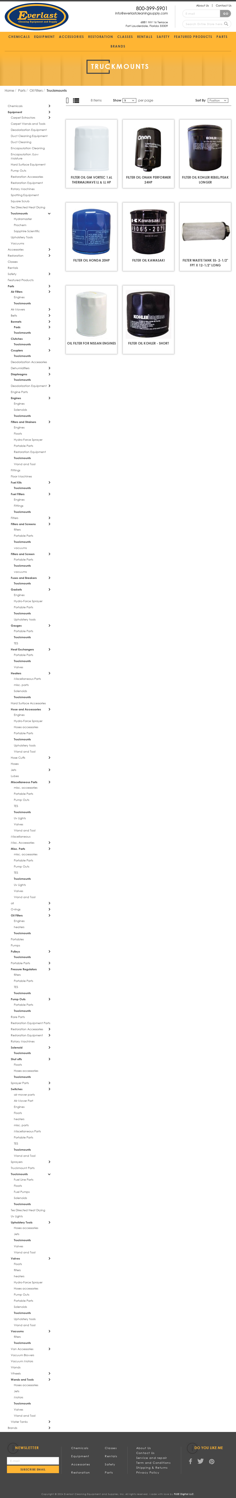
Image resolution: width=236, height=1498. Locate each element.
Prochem (20, 225)
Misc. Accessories (22, 842)
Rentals (13, 268)
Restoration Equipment (27, 183)
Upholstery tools (24, 619)
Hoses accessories (26, 727)
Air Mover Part (23, 1101)
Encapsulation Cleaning (28, 148)
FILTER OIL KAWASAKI (148, 260)
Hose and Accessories (26, 709)
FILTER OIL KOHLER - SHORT (148, 343)
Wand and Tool (24, 464)
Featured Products (20, 280)
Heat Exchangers (22, 649)
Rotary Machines (22, 189)
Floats (18, 433)
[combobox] (206, 24)
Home (10, 90)
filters (17, 529)
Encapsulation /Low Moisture (25, 156)
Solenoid (16, 1047)
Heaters (16, 673)
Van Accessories (22, 1349)
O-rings (15, 909)
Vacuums (17, 243)
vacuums (20, 548)
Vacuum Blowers (22, 1355)
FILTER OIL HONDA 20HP (91, 260)
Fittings (15, 470)
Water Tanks (19, 1422)
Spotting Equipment (25, 195)
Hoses (15, 764)
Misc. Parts (18, 848)
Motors (18, 1397)
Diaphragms (19, 374)
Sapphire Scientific (27, 231)
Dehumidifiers (20, 368)
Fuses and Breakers (24, 578)
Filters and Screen (22, 554)
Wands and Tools (22, 1379)
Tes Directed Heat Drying (28, 207)
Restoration (15, 255)
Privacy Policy (148, 1472)
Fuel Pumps (22, 1192)
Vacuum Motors (22, 1361)
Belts (14, 315)
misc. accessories (25, 787)
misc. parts (21, 685)
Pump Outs (18, 170)
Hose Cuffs (18, 757)
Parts (22, 90)
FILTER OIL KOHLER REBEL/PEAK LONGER (205, 179)
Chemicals (15, 106)
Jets (13, 770)
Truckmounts (19, 213)
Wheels (16, 1373)
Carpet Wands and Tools (28, 124)
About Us (202, 5)
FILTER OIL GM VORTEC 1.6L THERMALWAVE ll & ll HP (91, 179)
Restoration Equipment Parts (30, 1023)
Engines (19, 297)
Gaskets (16, 589)
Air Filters (16, 291)
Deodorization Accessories (29, 362)
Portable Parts (23, 446)
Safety (12, 274)
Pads (17, 327)
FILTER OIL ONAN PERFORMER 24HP (148, 179)
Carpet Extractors (23, 117)
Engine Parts (19, 392)
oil (12, 903)
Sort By (200, 100)
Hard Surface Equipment (28, 164)
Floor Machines (21, 476)
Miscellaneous (20, 836)
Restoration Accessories (27, 177)
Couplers (17, 350)
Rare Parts (18, 1017)
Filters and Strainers (23, 422)
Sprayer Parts (20, 1083)
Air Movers (18, 309)
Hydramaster (23, 219)
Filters (14, 518)
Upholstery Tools (22, 237)
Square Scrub (20, 201)
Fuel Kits (16, 482)
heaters (19, 927)
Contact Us (223, 5)
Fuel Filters (17, 494)
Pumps (15, 945)
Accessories (15, 249)
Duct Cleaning (21, 142)
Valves (18, 667)
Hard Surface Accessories (28, 703)
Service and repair (151, 1458)
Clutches (17, 338)
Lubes (15, 776)
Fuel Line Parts (23, 1179)
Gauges (16, 625)
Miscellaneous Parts (27, 679)
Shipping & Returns (152, 1467)
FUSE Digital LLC (184, 1494)
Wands (15, 1367)
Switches (16, 1089)
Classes (13, 262)
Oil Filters (36, 90)
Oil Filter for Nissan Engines (91, 343)
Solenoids (20, 410)
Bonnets (16, 321)
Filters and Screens (23, 524)
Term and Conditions (153, 1463)
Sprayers (16, 1162)
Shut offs (16, 1059)
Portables (17, 939)
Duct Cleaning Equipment (29, 136)
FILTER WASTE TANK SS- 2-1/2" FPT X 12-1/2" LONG (205, 262)
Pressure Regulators (24, 969)
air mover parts (24, 1094)
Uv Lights (20, 818)
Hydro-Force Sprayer (28, 440)
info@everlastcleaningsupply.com (141, 13)
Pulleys (15, 951)
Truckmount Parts (22, 1168)
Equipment (15, 112)
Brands (12, 1428)
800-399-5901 (152, 8)
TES (16, 643)
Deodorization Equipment (29, 130)
